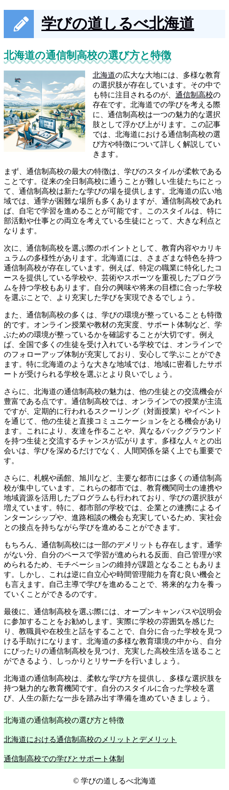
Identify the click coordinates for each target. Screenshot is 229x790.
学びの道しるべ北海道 (117, 23)
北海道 (104, 75)
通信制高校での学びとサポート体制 (64, 759)
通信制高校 (194, 95)
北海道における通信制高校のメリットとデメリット (90, 739)
